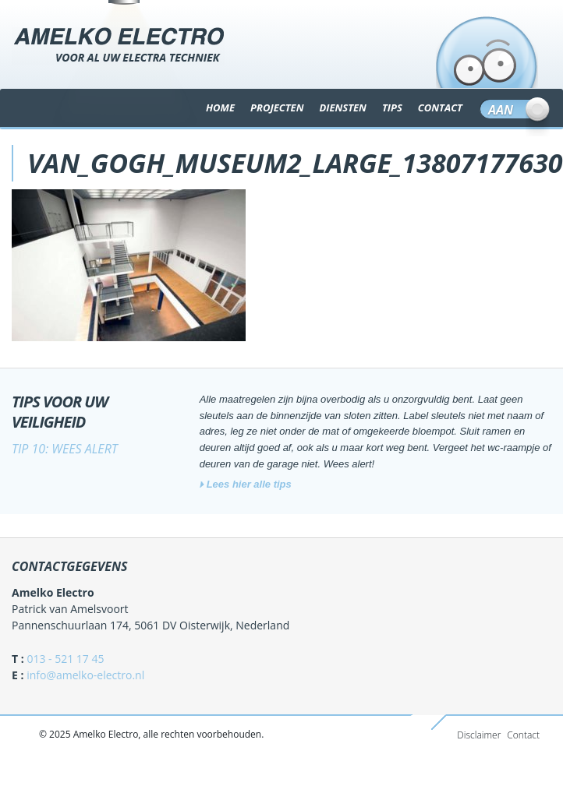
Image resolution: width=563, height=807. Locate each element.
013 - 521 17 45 (65, 658)
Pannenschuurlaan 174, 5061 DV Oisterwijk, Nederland (150, 625)
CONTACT (440, 107)
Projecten (276, 107)
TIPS (392, 107)
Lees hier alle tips (249, 484)
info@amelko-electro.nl (85, 675)
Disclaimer (479, 735)
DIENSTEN (342, 107)
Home (220, 107)
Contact (523, 735)
